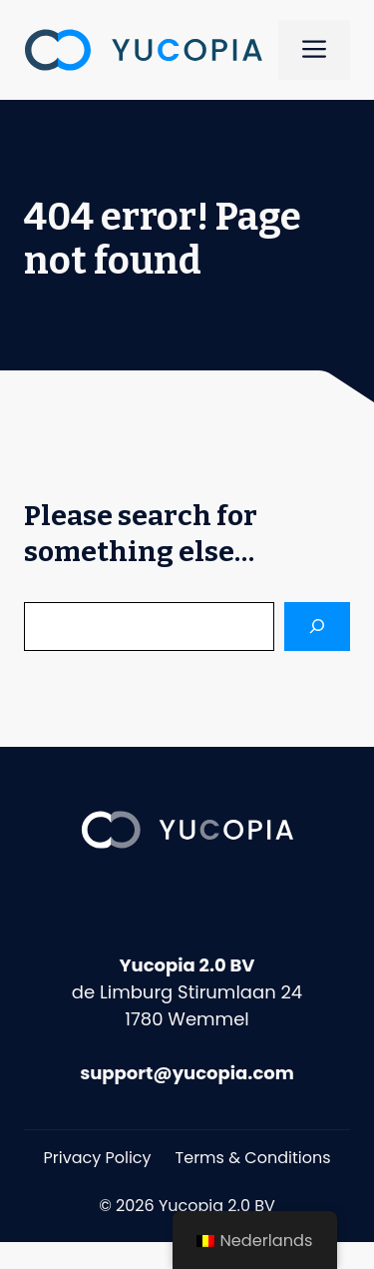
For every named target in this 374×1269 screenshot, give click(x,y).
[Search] (317, 626)
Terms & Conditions (253, 1157)
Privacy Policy (98, 1157)
